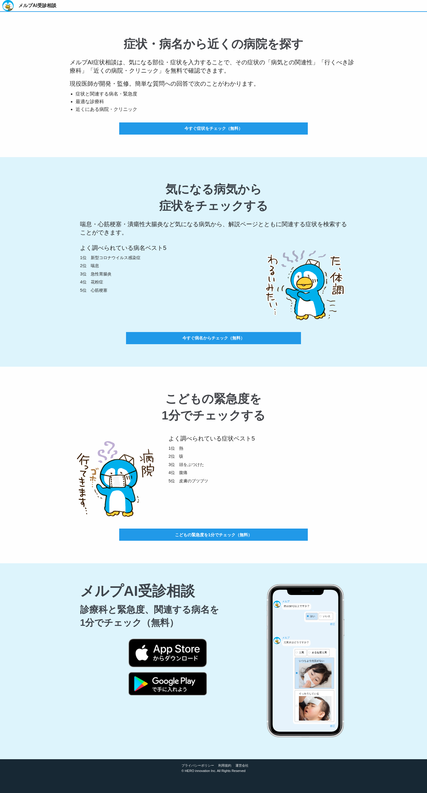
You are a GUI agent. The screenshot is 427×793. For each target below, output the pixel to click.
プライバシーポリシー (197, 765)
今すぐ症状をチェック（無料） (213, 128)
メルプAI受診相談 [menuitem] (37, 5)
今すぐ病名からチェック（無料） (213, 338)
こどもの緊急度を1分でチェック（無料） (213, 534)
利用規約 (224, 765)
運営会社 (241, 765)
